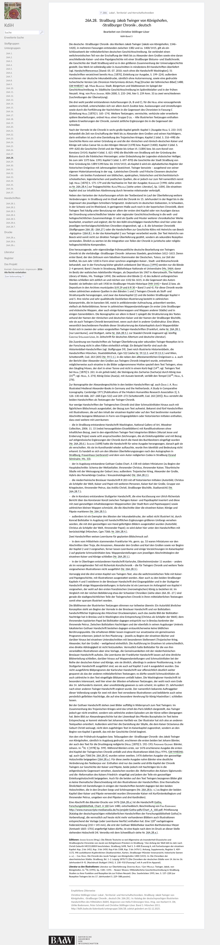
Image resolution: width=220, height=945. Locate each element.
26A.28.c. (10, 245)
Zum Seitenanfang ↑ (14, 276)
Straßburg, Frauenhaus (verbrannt (88, 455)
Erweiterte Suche (14, 37)
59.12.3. (144, 353)
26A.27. (10, 154)
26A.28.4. (11, 215)
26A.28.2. (11, 207)
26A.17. (10, 115)
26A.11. (10, 92)
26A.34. (10, 180)
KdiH (9, 25)
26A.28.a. (10, 237)
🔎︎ (41, 32)
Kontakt (7, 269)
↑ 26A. (103, 12)
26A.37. (10, 192)
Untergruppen (12, 48)
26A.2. (9, 57)
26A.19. (10, 123)
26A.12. (10, 96)
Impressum (31, 269)
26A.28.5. (11, 219)
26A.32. (10, 173)
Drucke (8, 232)
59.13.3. (159, 353)
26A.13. (10, 99)
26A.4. (9, 65)
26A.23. (10, 138)
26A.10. (10, 88)
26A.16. (10, 111)
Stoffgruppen (11, 43)
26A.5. (9, 68)
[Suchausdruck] (21, 32)
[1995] (150, 264)
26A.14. (10, 103)
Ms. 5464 (168, 268)
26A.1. (9, 53)
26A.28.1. (11, 203)
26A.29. (10, 161)
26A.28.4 (101, 755)
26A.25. (10, 146)
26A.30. (10, 165)
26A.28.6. (11, 222)
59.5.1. (111, 357)
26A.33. (10, 177)
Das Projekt (10, 264)
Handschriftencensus (86, 70)
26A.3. (9, 61)
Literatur (9, 252)
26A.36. (10, 188)
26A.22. (10, 134)
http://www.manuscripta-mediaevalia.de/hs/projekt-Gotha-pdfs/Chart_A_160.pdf (115, 809)
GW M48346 (175, 751)
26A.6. (9, 72)
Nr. (73, 186)
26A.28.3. (11, 211)
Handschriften (12, 198)
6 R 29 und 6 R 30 (125, 287)
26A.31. (10, 169)
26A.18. (10, 119)
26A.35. (10, 184)
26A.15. (10, 107)
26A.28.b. (11, 241)
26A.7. (9, 76)
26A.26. (10, 150)
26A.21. (10, 130)
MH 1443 (154, 283)
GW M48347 (76, 85)
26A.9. (9, 84)
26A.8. (9, 80)
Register (8, 258)
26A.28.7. (11, 226)
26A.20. (10, 126)
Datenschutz (18, 269)
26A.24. (10, 142)
